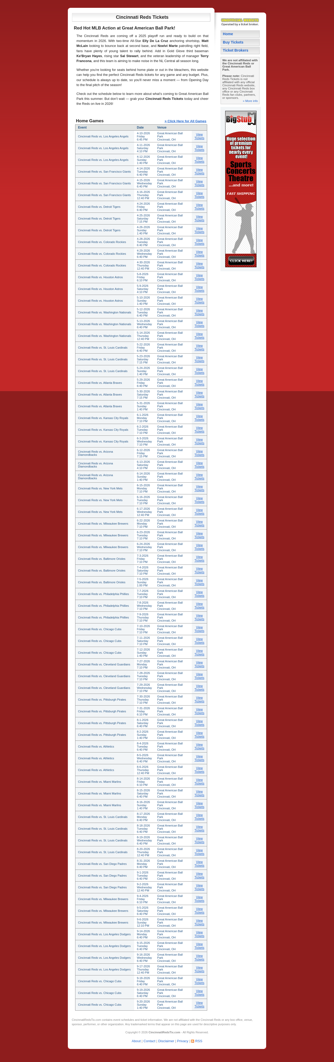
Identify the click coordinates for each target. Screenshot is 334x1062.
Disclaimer (166, 1041)
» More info (250, 100)
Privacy (182, 1041)
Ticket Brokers (235, 50)
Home (228, 34)
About (136, 1041)
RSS (198, 1041)
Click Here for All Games (185, 121)
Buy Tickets (233, 42)
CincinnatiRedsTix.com (86, 1019)
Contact (149, 1041)
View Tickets (199, 136)
